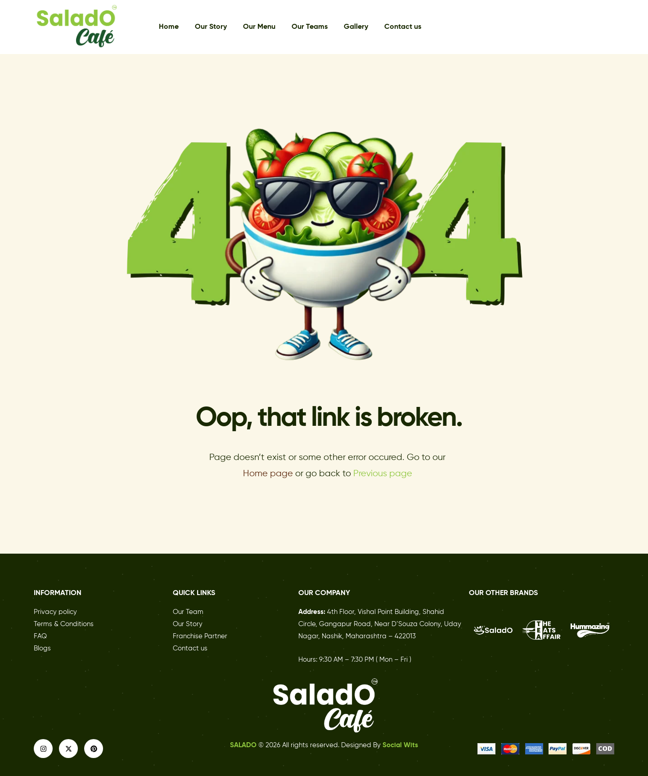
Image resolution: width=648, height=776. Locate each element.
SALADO (244, 745)
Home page (268, 473)
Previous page (382, 473)
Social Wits (400, 745)
